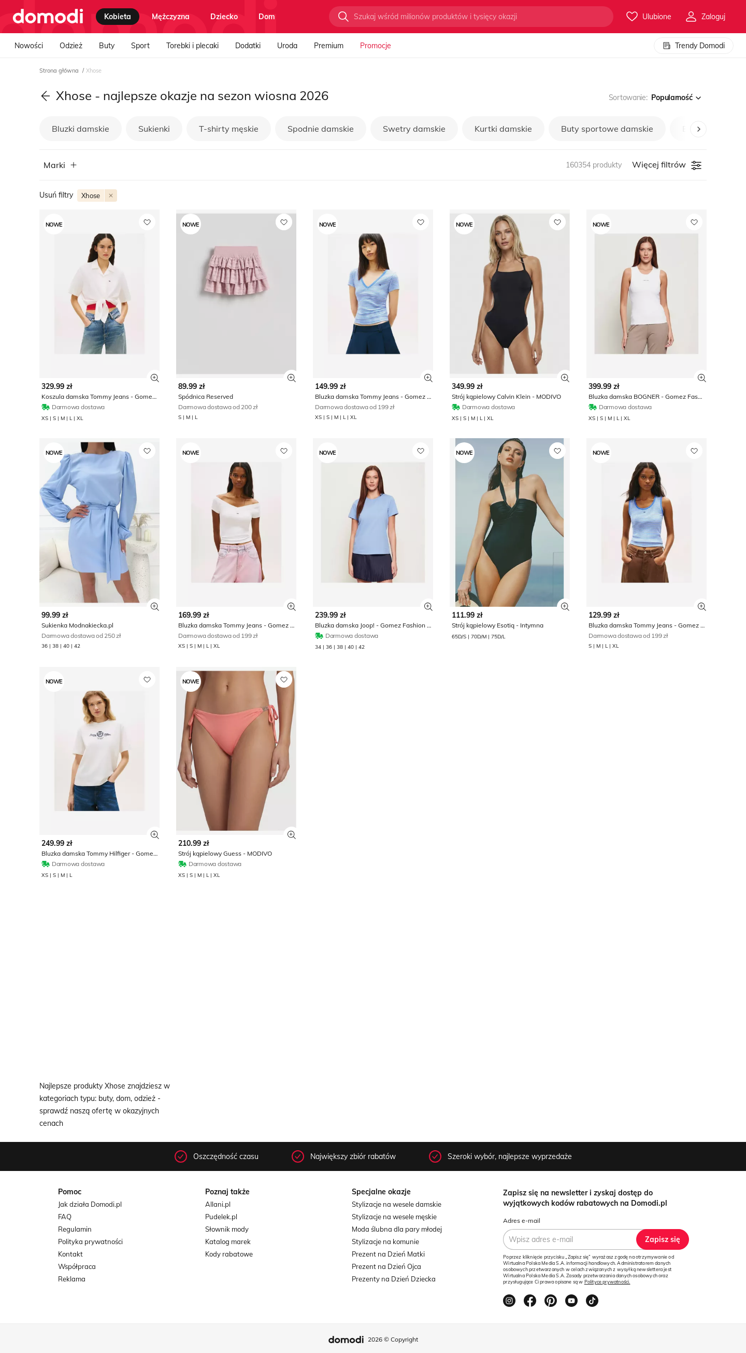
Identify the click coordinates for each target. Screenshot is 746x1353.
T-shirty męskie (229, 128)
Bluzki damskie (80, 128)
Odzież (71, 45)
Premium (328, 45)
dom (267, 16)
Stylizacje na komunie (385, 1241)
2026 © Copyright (393, 1339)
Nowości (29, 45)
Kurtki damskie (503, 128)
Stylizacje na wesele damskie (396, 1204)
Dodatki (248, 45)
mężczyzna (171, 16)
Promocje (375, 45)
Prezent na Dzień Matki (388, 1254)
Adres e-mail (521, 1220)
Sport (140, 45)
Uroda (287, 45)
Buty (106, 45)
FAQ (64, 1216)
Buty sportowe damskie (607, 128)
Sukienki (154, 128)
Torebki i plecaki (192, 45)
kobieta (117, 16)
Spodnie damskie (321, 128)
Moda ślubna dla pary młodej (397, 1229)
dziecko (224, 16)
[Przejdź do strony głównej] (47, 16)
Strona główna (59, 70)
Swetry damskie (414, 128)
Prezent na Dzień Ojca (386, 1266)
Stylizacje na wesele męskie (394, 1216)
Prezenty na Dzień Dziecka (394, 1279)
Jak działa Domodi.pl (90, 1204)
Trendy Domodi (694, 45)
